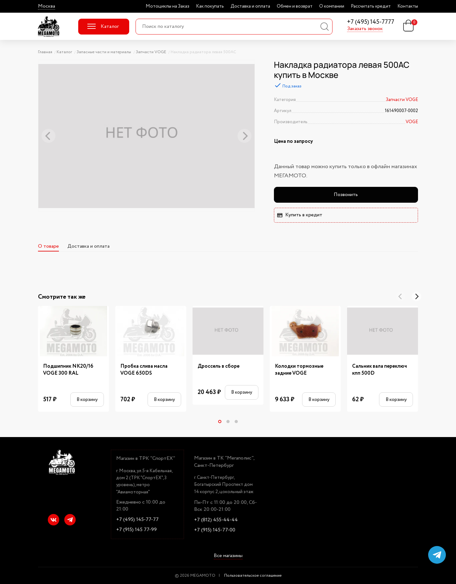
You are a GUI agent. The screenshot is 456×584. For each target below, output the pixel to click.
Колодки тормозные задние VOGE (299, 370)
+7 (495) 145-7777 (370, 22)
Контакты (407, 6)
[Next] (416, 296)
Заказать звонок (365, 29)
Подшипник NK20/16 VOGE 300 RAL (68, 370)
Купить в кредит (299, 215)
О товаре (48, 246)
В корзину (87, 399)
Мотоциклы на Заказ (167, 6)
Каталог (103, 26)
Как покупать (210, 6)
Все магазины (228, 556)
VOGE (412, 122)
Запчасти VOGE (402, 100)
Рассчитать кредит (371, 6)
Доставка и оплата (250, 6)
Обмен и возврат (295, 6)
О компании (331, 6)
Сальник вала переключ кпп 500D (379, 370)
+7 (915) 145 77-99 (136, 529)
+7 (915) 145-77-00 (214, 530)
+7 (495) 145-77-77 (137, 519)
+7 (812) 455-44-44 (216, 520)
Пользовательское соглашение (253, 576)
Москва (46, 6)
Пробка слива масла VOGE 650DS (144, 370)
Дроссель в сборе (218, 366)
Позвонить (346, 194)
